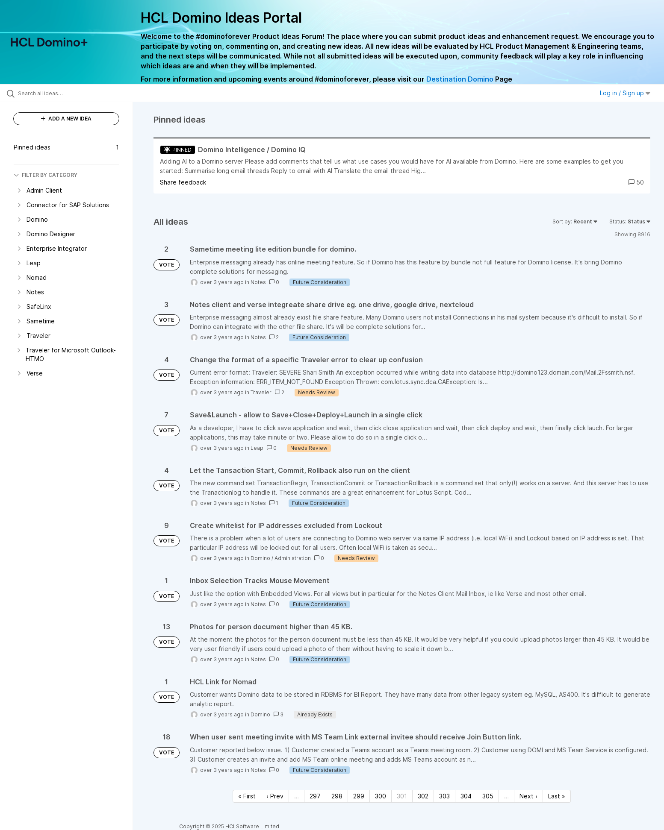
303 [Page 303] (444, 796)
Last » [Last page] (556, 796)
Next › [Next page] (528, 796)
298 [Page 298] (336, 796)
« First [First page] (247, 796)
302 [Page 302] (423, 796)
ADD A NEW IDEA (66, 118)
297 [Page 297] (315, 796)
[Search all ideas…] (77, 93)
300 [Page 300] (380, 796)
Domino (260, 558)
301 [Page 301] (402, 796)
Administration (292, 558)
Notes (258, 282)
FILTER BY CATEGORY (45, 175)
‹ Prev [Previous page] (274, 796)
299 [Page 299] (358, 796)
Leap (257, 448)
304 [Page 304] (466, 796)
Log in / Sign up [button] (625, 93)
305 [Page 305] (487, 796)
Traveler (261, 392)
